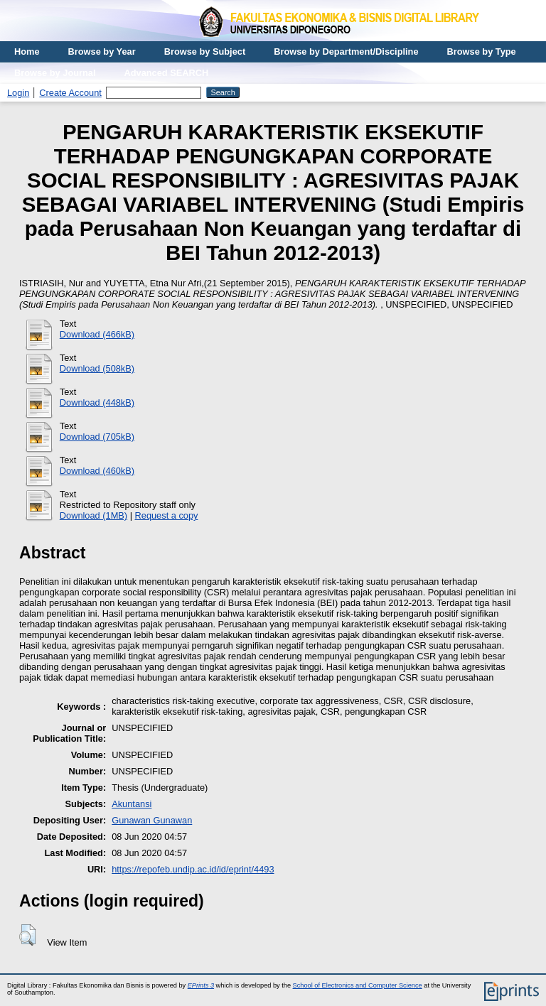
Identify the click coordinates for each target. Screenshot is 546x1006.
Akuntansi (131, 804)
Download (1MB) (93, 515)
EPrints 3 (201, 985)
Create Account (70, 92)
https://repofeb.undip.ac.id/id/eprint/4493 (193, 869)
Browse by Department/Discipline (346, 51)
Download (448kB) (97, 402)
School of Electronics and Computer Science (357, 985)
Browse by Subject (205, 51)
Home (27, 51)
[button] (27, 935)
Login (18, 92)
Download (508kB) (97, 368)
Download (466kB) (97, 334)
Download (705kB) (97, 436)
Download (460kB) (97, 470)
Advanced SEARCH (166, 72)
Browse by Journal (55, 72)
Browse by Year (102, 51)
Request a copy (166, 515)
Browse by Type (481, 51)
